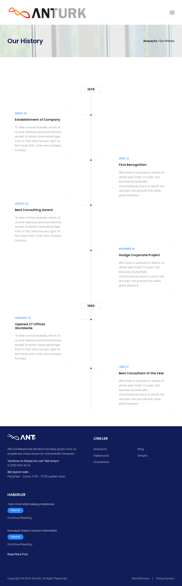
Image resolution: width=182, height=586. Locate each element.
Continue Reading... (20, 518)
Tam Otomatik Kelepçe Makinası (30, 504)
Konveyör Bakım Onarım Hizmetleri (32, 531)
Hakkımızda (101, 455)
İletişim (142, 455)
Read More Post (17, 554)
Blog (141, 449)
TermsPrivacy (140, 578)
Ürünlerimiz (101, 462)
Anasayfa (100, 449)
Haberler (15, 510)
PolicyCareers (165, 578)
